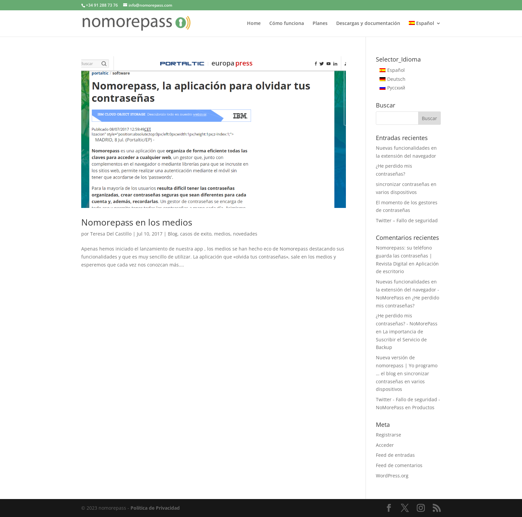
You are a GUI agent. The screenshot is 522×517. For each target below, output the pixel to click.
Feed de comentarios (399, 465)
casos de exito (195, 234)
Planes (320, 23)
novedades (245, 234)
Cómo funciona (286, 23)
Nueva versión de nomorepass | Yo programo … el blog (406, 365)
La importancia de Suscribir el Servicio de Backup (401, 339)
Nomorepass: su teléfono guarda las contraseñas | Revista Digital (404, 256)
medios (222, 234)
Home (254, 23)
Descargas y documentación (368, 23)
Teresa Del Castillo (110, 234)
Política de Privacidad (155, 508)
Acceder (385, 445)
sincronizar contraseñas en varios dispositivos (402, 381)
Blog (172, 234)
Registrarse (388, 434)
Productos (423, 407)
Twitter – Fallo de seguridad (407, 220)
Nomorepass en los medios (136, 222)
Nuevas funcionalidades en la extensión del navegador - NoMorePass (407, 289)
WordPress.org (392, 475)
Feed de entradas (395, 455)
